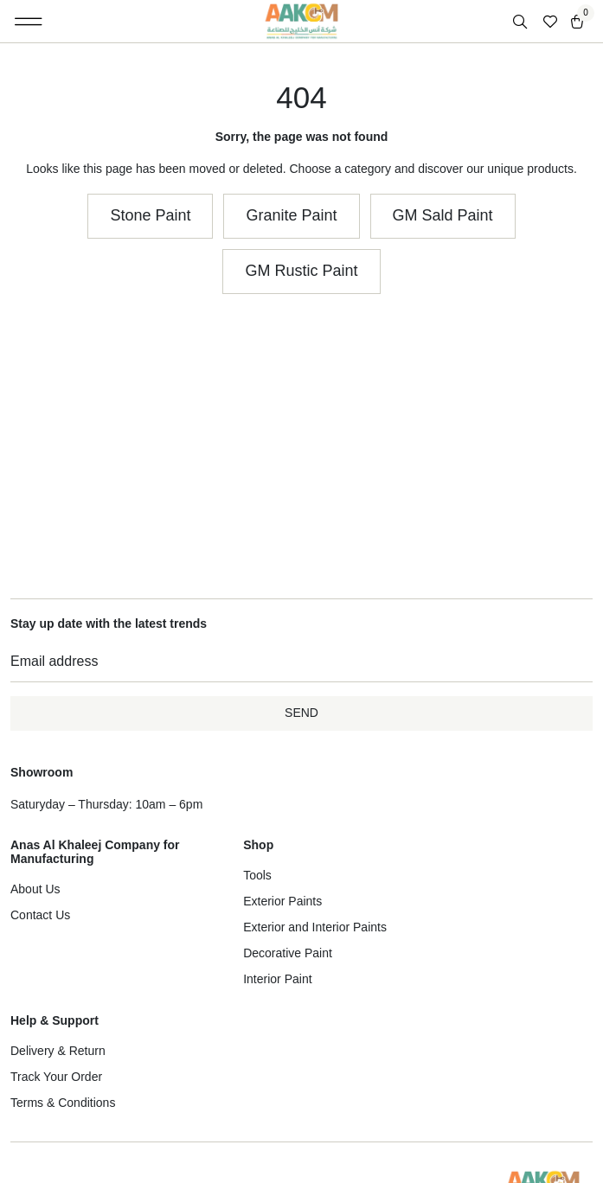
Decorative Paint (287, 953)
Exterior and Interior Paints (315, 927)
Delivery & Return (58, 1051)
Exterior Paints (282, 901)
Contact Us (40, 915)
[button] (29, 21)
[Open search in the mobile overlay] (521, 22)
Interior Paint (277, 979)
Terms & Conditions (62, 1102)
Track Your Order (56, 1077)
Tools (257, 875)
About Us (35, 889)
